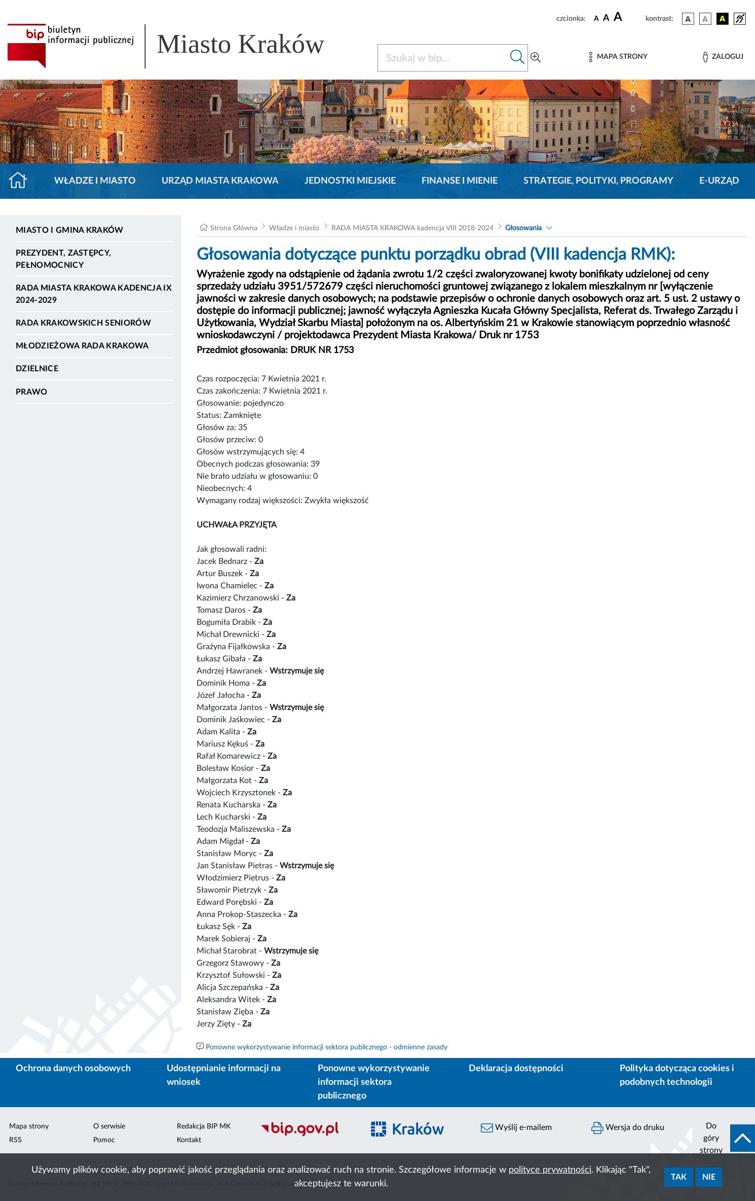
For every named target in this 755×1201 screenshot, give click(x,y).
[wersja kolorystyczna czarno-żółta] (722, 18)
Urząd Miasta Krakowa (220, 181)
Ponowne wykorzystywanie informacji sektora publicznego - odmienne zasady (326, 1047)
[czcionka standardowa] (596, 18)
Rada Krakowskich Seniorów (83, 323)
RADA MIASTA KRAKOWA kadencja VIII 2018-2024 (412, 228)
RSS (15, 1140)
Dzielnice (37, 369)
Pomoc (104, 1140)
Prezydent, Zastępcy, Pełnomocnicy (63, 259)
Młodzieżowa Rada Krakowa (82, 346)
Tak (679, 1177)
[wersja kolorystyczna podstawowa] (688, 18)
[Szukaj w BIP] (443, 58)
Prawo (32, 392)
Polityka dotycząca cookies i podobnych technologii (677, 1075)
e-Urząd (719, 181)
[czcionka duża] (628, 17)
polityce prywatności (550, 1170)
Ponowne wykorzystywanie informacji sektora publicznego (374, 1082)
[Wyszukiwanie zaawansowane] (536, 58)
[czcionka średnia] (606, 18)
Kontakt (189, 1140)
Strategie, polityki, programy (598, 181)
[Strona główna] (22, 181)
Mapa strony (29, 1126)
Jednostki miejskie (350, 181)
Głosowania (523, 228)
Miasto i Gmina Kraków (70, 230)
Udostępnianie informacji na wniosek (224, 1075)
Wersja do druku (627, 1128)
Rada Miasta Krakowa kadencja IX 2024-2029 (94, 294)
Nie (708, 1177)
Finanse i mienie (460, 181)
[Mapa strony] (618, 57)
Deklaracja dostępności (516, 1068)
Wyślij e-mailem (516, 1128)
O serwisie (109, 1126)
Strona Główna (233, 228)
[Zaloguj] (723, 57)
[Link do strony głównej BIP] (180, 46)
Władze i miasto (95, 181)
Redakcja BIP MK (204, 1126)
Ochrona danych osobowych (73, 1068)
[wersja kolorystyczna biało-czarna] (705, 18)
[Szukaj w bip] (517, 58)
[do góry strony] (723, 1138)
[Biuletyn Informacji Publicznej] (306, 1135)
